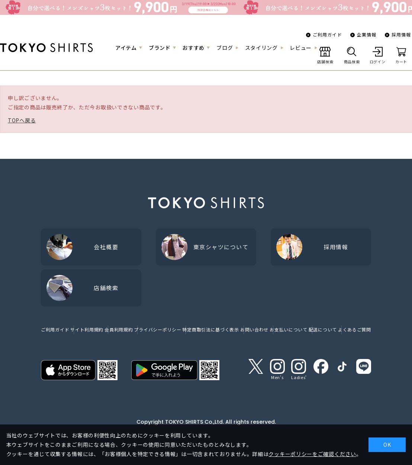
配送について (323, 329)
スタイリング (261, 47)
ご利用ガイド (327, 34)
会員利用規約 (118, 329)
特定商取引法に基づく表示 (210, 329)
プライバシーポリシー (157, 329)
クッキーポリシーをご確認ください (312, 454)
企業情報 (367, 34)
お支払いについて (289, 329)
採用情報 (401, 34)
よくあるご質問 (354, 329)
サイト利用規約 (86, 329)
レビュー (301, 47)
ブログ (224, 47)
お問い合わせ (254, 329)
